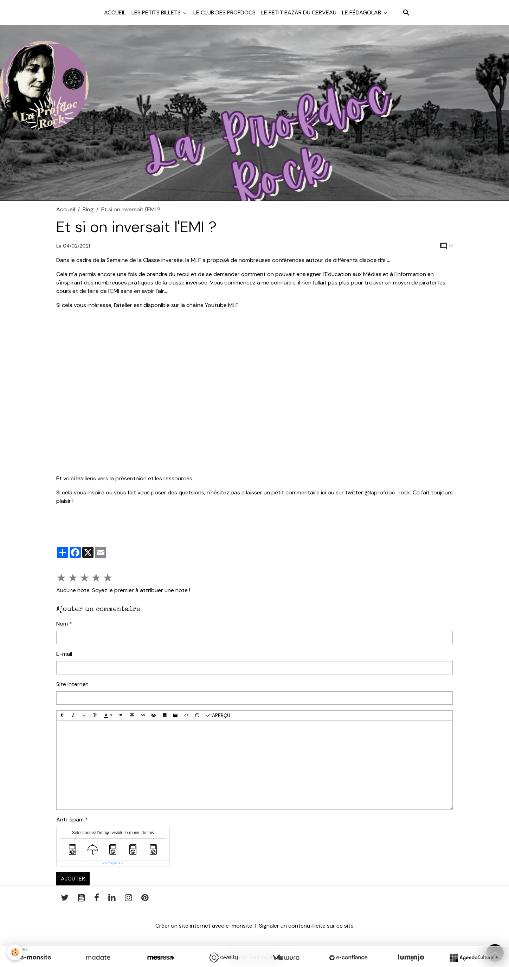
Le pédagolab (362, 12)
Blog (88, 209)
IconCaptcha (111, 863)
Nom (62, 623)
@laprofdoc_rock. (388, 492)
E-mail (64, 654)
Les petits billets (156, 12)
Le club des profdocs (224, 12)
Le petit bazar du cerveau (298, 12)
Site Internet (72, 684)
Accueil (115, 12)
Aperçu (218, 715)
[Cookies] (15, 952)
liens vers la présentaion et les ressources (138, 478)
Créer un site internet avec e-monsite (203, 925)
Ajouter (73, 878)
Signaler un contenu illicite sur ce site (306, 925)
